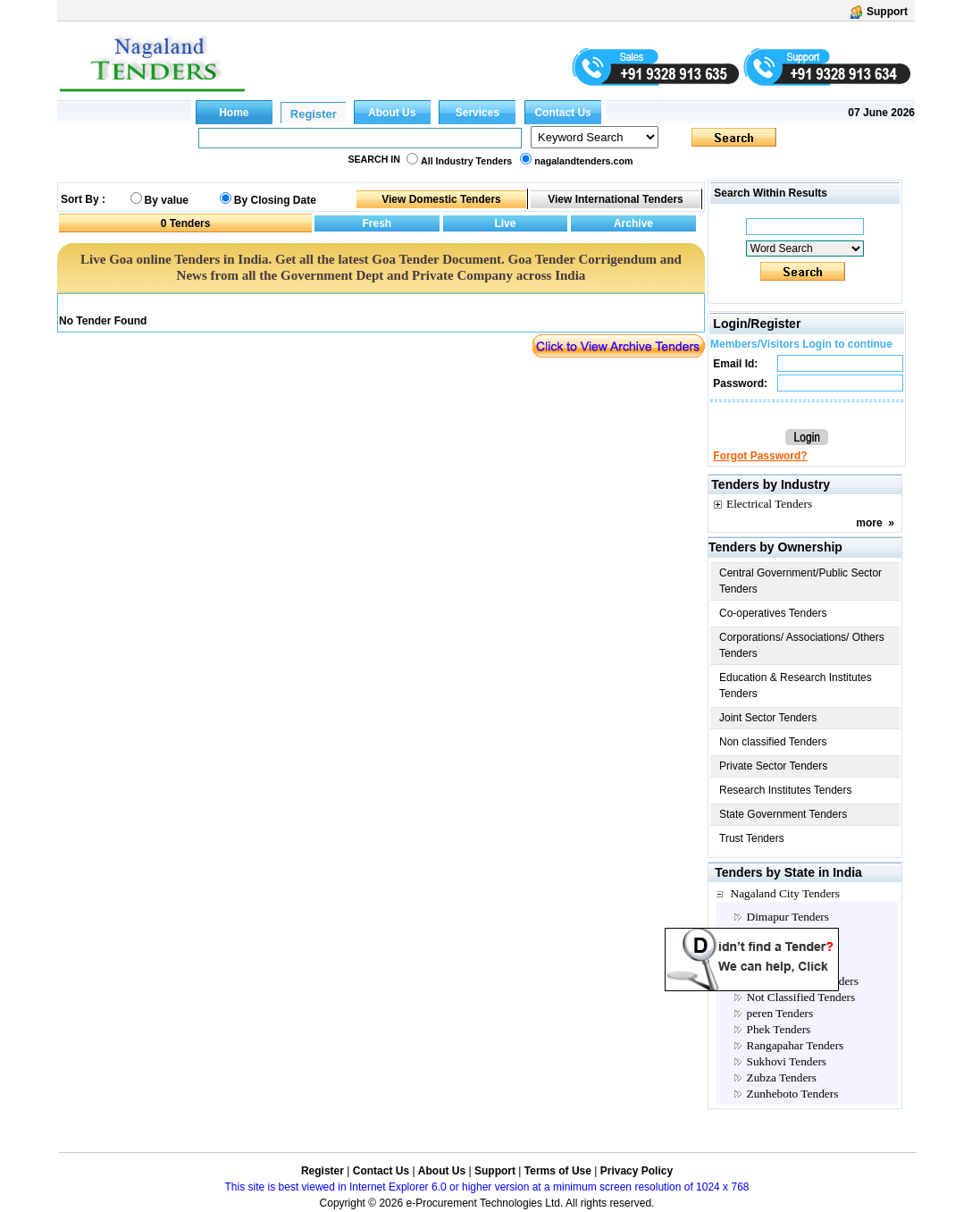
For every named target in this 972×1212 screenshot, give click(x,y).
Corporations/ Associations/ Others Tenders (801, 645)
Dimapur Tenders (788, 916)
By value (167, 200)
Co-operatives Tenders (773, 613)
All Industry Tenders (466, 161)
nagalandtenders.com (583, 161)
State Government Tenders (783, 814)
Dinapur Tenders (786, 932)
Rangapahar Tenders (795, 1045)
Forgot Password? (760, 456)
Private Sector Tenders (773, 766)
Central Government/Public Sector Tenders (800, 581)
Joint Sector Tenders (768, 717)
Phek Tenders (779, 1029)
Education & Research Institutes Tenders (795, 685)
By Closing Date (275, 200)
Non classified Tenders (773, 742)
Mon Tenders (778, 965)
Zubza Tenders (782, 1077)
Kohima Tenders (786, 948)
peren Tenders (780, 1013)
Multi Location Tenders (803, 981)
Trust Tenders (751, 838)
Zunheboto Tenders (793, 1093)
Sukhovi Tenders (787, 1061)
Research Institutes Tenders (785, 790)
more (869, 523)
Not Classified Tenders (801, 997)
